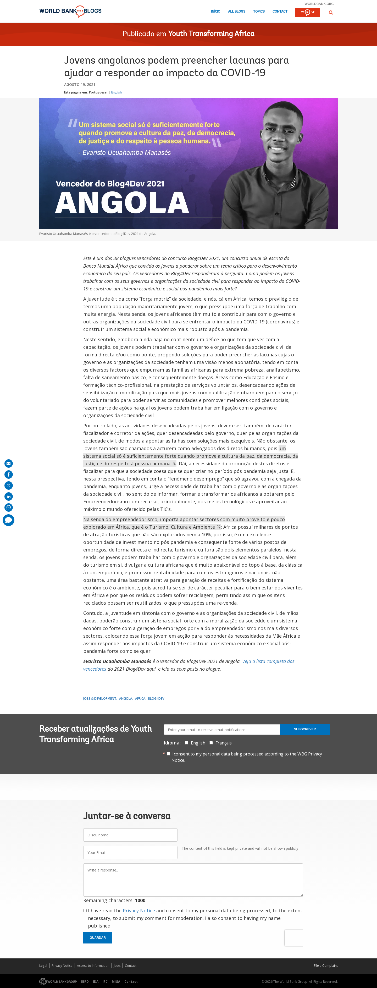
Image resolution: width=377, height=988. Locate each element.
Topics (259, 11)
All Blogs (236, 11)
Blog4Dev (156, 698)
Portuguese (98, 92)
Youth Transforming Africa (211, 34)
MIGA (116, 981)
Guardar (98, 938)
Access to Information (93, 965)
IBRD (85, 981)
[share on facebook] (8, 474)
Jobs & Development (99, 698)
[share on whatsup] (8, 507)
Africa (140, 698)
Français (223, 743)
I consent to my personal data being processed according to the (246, 757)
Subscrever (305, 729)
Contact (280, 11)
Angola (125, 698)
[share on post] (8, 485)
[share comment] (8, 520)
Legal (43, 965)
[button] (331, 12)
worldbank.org (319, 3)
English (116, 92)
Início (215, 11)
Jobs (117, 965)
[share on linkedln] (8, 496)
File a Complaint (326, 965)
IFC (105, 981)
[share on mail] (8, 463)
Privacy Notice (139, 910)
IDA (95, 981)
